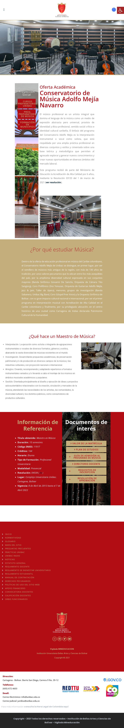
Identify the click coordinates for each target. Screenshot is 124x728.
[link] (120, 10)
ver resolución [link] (53, 182)
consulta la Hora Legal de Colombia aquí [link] (46, 706)
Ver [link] (41, 472)
